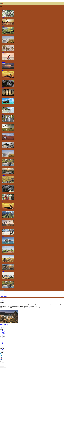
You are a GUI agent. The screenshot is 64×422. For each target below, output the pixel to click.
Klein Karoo (29, 354)
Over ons (3, 381)
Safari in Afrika (3, 378)
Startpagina (3, 377)
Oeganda (2, 394)
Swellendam (22, 354)
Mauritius (3, 397)
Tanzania (3, 393)
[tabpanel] (32, 315)
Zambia (2, 390)
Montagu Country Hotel (4, 371)
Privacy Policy (3, 380)
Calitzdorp (3, 346)
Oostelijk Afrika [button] (3, 62)
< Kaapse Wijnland (3, 343)
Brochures (3, 379)
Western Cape (7, 351)
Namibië (2, 388)
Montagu (3, 347)
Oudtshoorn (42, 354)
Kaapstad (37, 354)
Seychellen (3, 398)
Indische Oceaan (3, 385)
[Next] (3, 414)
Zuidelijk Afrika (3, 384)
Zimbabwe (3, 389)
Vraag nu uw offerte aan (2, 374)
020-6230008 (3, 411)
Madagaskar (3, 396)
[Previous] (1, 414)
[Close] (5, 414)
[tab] (32, 344)
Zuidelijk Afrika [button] (3, 9)
